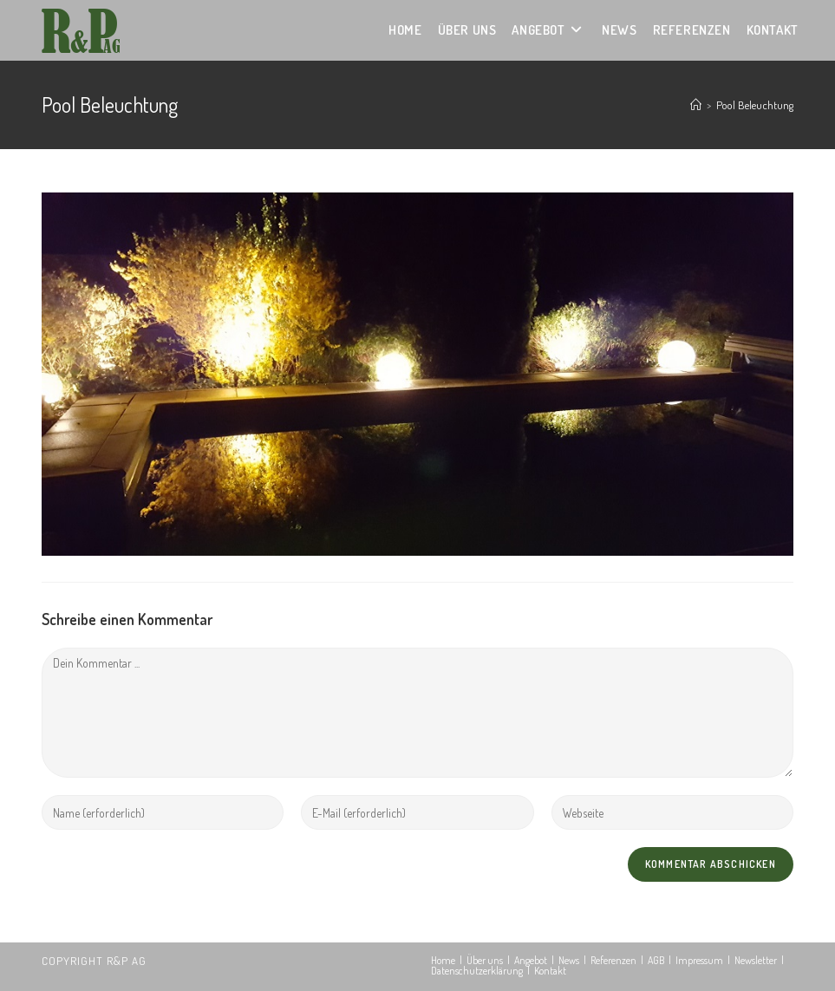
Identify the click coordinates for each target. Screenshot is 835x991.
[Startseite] (695, 105)
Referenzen (613, 960)
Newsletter (755, 960)
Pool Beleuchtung (754, 105)
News (568, 960)
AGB (656, 960)
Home (443, 960)
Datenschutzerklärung (477, 970)
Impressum (699, 960)
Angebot (530, 960)
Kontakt (550, 970)
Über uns (484, 960)
